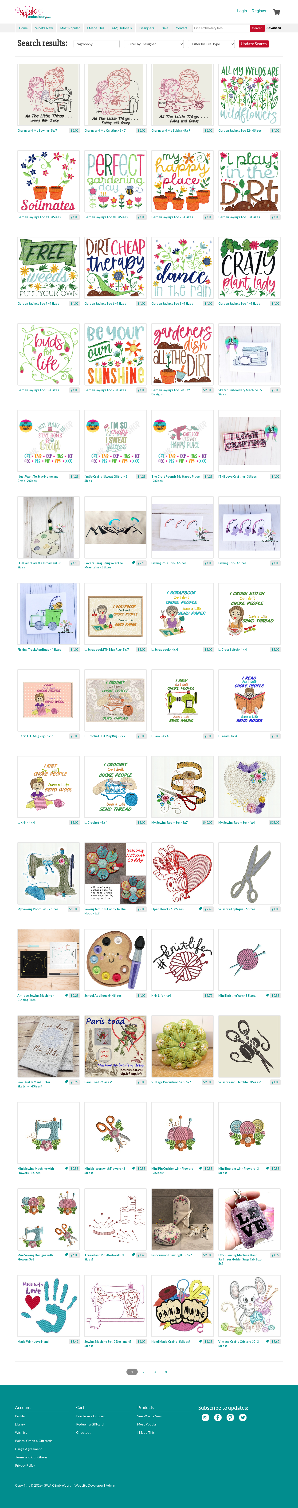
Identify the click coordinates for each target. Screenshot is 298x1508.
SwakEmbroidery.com (50, 14)
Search (257, 28)
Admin (110, 1485)
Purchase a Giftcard (90, 1416)
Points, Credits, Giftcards (33, 1441)
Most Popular (70, 28)
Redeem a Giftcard (90, 1424)
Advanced (274, 28)
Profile (20, 1416)
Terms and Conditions (31, 1457)
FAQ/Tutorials (122, 28)
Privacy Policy (25, 1465)
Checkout (83, 1432)
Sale (165, 28)
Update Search (254, 43)
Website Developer (88, 1485)
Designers (146, 28)
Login (242, 11)
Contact (181, 28)
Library (20, 1424)
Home (23, 28)
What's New (44, 28)
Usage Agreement (28, 1449)
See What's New (149, 1416)
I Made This (95, 28)
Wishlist (21, 1432)
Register (259, 11)
